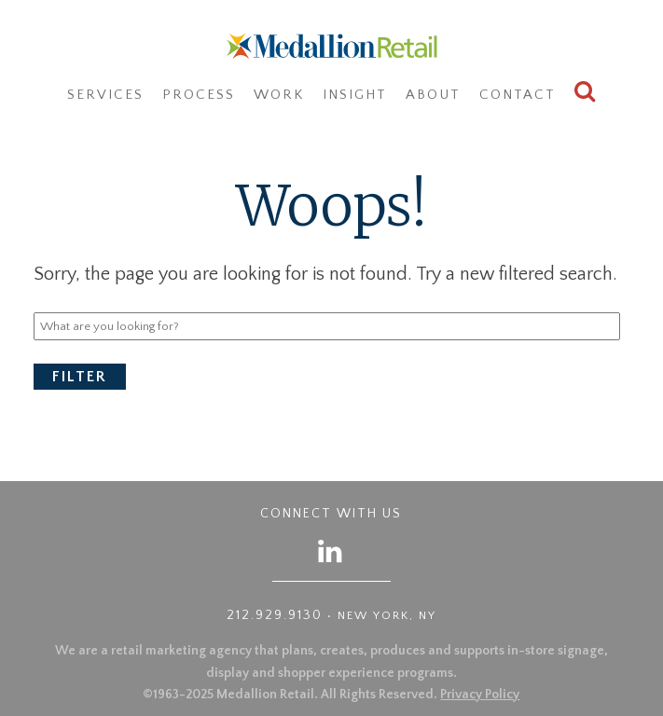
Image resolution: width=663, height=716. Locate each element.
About (433, 95)
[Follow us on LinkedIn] (331, 550)
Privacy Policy (479, 694)
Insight (355, 95)
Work (279, 95)
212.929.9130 (275, 615)
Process (198, 95)
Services (105, 95)
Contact (517, 95)
